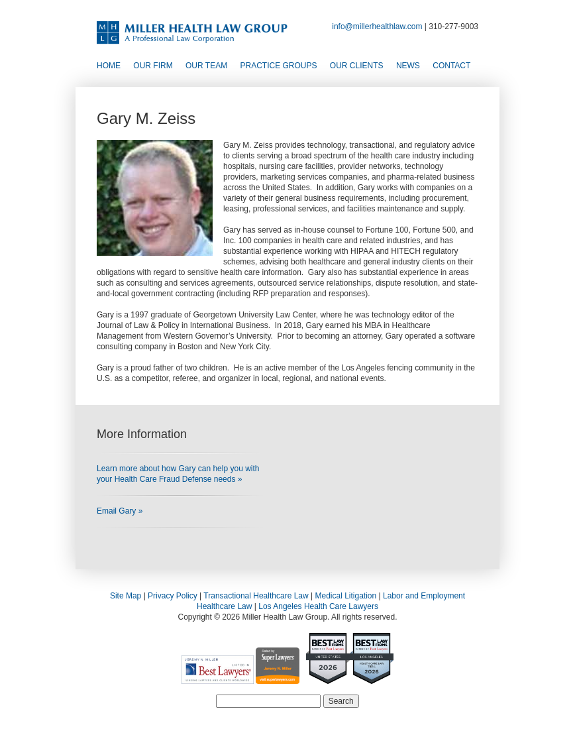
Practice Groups (278, 65)
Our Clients (357, 65)
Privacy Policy (172, 595)
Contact (451, 65)
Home (109, 65)
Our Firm (152, 65)
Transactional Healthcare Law (255, 595)
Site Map (125, 595)
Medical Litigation (345, 595)
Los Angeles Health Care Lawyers (318, 606)
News (408, 65)
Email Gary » (119, 511)
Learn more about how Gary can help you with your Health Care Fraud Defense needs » (178, 474)
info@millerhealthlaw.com (377, 26)
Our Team (206, 65)
